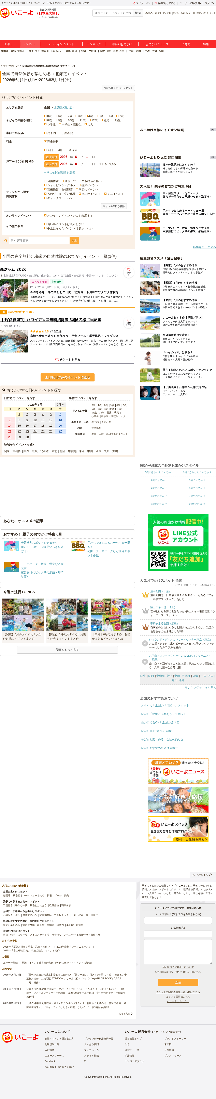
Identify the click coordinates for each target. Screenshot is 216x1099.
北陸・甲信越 (88, 51)
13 (60, 420)
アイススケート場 (39, 934)
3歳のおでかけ (197, 480)
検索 (74, 240)
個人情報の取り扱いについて (178, 967)
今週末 (73, 150)
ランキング (94, 44)
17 (35, 425)
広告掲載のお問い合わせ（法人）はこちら (178, 971)
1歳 (60, 116)
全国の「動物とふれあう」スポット (163, 714)
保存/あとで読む (165, 3)
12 (51, 420)
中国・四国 (135, 51)
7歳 (121, 116)
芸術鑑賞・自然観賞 (60, 189)
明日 (61, 150)
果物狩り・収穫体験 (89, 934)
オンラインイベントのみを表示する (70, 215)
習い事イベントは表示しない (65, 224)
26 (51, 431)
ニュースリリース (54, 1055)
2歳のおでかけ (159, 480)
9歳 (60, 120)
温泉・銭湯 (9, 934)
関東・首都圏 (12, 451)
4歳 (90, 116)
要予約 (51, 133)
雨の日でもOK (163, 13)
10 (35, 420)
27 (60, 431)
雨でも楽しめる (11, 925)
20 (60, 425)
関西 (102, 51)
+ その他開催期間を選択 (59, 172)
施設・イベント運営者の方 (59, 1038)
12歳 (94, 120)
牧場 (49, 895)
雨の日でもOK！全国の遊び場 (160, 722)
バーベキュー (30, 895)
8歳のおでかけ (159, 504)
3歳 (80, 116)
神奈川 (45, 51)
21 (10, 431)
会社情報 (169, 1050)
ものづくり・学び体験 (61, 193)
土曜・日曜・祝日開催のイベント (109, 433)
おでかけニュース (157, 44)
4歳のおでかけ (159, 488)
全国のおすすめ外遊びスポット (161, 748)
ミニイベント (115, 193)
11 (43, 420)
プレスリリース (172, 1055)
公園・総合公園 (79, 915)
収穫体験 (54, 905)
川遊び (94, 915)
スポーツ (70, 181)
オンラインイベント (61, 44)
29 (19, 437)
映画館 (40, 925)
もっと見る (124, 1013)
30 (27, 437)
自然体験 (53, 181)
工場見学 (8, 905)
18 (43, 425)
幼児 (118, 120)
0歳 (49, 116)
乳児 (106, 120)
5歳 (101, 116)
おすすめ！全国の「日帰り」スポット (165, 705)
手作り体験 (21, 905)
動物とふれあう (181, 13)
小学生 (51, 124)
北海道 (20, 51)
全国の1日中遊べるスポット (159, 731)
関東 (31, 51)
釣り (42, 895)
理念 (127, 1044)
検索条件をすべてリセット (118, 87)
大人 (90, 124)
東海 (68, 51)
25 (43, 431)
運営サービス (132, 1050)
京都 (115, 51)
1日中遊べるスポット (204, 13)
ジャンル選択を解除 (114, 206)
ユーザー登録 (10, 962)
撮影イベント (90, 185)
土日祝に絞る (107, 164)
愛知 (74, 51)
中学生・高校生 (72, 124)
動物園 (16, 895)
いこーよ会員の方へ (178, 1001)
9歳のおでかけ (197, 504)
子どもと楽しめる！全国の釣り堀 (162, 739)
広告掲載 (49, 1050)
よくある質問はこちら (178, 996)
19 (51, 425)
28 (10, 437)
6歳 (111, 116)
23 (27, 431)
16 (27, 425)
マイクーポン (142, 3)
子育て (186, 44)
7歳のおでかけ (197, 496)
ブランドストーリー (175, 1038)
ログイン (209, 3)
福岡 (161, 51)
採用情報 (129, 1055)
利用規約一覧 (52, 1044)
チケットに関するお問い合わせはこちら (178, 992)
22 (19, 431)
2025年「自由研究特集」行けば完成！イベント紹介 (31, 950)
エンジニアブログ (134, 1061)
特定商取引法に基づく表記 (59, 1067)
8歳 (49, 120)
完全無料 (53, 141)
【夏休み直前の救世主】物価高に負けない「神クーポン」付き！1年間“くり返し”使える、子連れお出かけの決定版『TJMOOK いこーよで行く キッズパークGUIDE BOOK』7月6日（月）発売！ (76, 978)
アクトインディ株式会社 (166, 1032)
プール (57, 895)
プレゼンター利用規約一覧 (98, 1038)
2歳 (70, 116)
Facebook (50, 1061)
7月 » (60, 404)
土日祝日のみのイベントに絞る (67, 377)
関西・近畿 (31, 451)
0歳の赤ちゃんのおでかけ (159, 472)
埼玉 (58, 51)
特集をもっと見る (204, 247)
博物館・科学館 (55, 925)
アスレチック (61, 915)
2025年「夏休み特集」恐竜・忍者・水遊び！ (27, 946)
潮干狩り (56, 934)
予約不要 (67, 133)
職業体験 (66, 905)
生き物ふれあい (92, 181)
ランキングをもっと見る (200, 687)
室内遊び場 (29, 925)
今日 (50, 150)
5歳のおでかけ (197, 488)
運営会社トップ (133, 1038)
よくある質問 (91, 1044)
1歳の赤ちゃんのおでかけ (197, 472)
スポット (10, 44)
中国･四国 (207, 675)
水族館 (79, 925)
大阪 (109, 51)
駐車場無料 (46, 915)
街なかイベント (91, 193)
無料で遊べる (30, 915)
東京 (37, 51)
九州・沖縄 (151, 51)
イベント (30, 44)
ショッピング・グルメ (61, 185)
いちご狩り (70, 934)
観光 (66, 895)
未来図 (168, 1044)
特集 (206, 44)
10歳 (71, 120)
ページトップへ (203, 874)
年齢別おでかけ (122, 44)
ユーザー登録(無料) (190, 3)
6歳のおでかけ (159, 496)
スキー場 (22, 934)
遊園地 (6, 895)
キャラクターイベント (61, 198)
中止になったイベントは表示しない (70, 228)
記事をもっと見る (67, 649)
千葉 (52, 51)
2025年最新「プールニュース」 (74, 946)
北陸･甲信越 (182, 675)
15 (19, 425)
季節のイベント (89, 189)
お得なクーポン (11, 915)
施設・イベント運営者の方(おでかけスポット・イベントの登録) (57, 962)
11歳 (83, 120)
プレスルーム (91, 1050)
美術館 (70, 925)
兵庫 (121, 51)
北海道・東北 (8, 51)
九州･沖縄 (178, 680)
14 (10, 425)
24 (35, 431)
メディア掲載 (91, 1055)
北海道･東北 (63, 107)
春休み (149, 13)
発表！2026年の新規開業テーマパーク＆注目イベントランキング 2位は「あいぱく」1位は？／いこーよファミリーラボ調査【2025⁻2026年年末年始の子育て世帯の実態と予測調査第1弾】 (76, 993)
